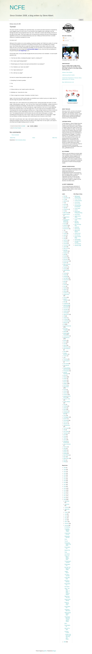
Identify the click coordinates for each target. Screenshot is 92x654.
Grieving (65, 284)
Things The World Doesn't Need (67, 557)
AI (63, 202)
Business (65, 227)
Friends (65, 274)
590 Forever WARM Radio (78, 197)
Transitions (65, 433)
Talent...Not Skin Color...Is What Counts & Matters (67, 591)
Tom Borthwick (78, 243)
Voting (64, 448)
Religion (65, 383)
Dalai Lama (65, 248)
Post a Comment (15, 134)
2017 (65, 484)
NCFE (17, 7)
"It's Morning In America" (68, 562)
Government (66, 279)
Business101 (66, 228)
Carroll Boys (77, 202)
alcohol (64, 204)
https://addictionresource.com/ (68, 82)
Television (65, 423)
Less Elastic (67, 554)
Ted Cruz (65, 422)
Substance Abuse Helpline (67, 72)
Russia (64, 389)
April (66, 519)
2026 (65, 467)
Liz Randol (65, 319)
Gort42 (76, 210)
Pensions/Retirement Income (66, 368)
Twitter (64, 438)
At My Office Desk (67, 578)
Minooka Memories (77, 222)
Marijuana (65, 322)
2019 (65, 480)
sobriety (65, 407)
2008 (65, 641)
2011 (65, 495)
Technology (65, 420)
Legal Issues (66, 314)
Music (64, 342)
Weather (65, 451)
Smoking (65, 406)
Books (64, 223)
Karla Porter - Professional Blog (78, 212)
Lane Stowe (77, 214)
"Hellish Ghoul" (67, 572)
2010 (65, 497)
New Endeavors (66, 348)
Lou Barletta (66, 321)
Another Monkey (78, 200)
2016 (65, 486)
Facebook (65, 267)
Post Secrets (77, 235)
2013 (65, 492)
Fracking (65, 273)
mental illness (66, 335)
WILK (64, 456)
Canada (65, 233)
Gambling (65, 276)
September (67, 509)
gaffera (45, 650)
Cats (64, 238)
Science (65, 392)
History (64, 291)
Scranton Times (66, 398)
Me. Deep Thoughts (17, 127)
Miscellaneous (66, 337)
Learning (65, 312)
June (66, 516)
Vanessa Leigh (78, 245)
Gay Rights (65, 278)
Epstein (65, 262)
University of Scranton (66, 442)
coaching (65, 241)
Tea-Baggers (66, 417)
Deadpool (65, 252)
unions (64, 439)
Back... (66, 623)
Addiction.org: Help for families (68, 75)
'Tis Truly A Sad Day (67, 575)
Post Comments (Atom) (21, 140)
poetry (64, 375)
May (66, 517)
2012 (65, 494)
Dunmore (65, 257)
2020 (64, 196)
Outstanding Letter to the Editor (68, 544)
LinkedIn (65, 317)
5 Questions (66, 197)
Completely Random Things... (67, 530)
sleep (64, 404)
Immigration (65, 303)
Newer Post (12, 137)
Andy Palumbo (78, 198)
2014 (65, 490)
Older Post (54, 137)
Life (64, 316)
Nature (64, 345)
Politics (64, 376)
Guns (64, 286)
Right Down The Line (67, 597)
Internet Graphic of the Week (66, 306)
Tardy (66, 552)
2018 (65, 482)
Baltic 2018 (65, 212)
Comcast (65, 243)
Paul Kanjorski (66, 360)
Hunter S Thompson (65, 299)
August (66, 512)
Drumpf (64, 256)
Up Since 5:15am (67, 632)
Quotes (64, 380)
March (66, 521)
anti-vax (65, 206)
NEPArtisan (65, 347)
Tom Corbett (66, 431)
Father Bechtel (66, 270)
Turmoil (66, 541)
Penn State (65, 363)
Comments (66, 40)
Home (33, 137)
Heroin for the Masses (67, 600)
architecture (65, 209)
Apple (64, 207)
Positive (65, 378)
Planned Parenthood (65, 373)
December (67, 501)
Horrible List (66, 292)
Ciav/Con (65, 240)
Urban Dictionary (67, 444)
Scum (66, 539)
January (67, 525)
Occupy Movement (65, 354)
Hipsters (65, 289)
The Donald (65, 428)
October (65, 355)
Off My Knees (78, 233)
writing (64, 461)
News (64, 351)
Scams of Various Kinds (67, 603)
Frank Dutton (77, 208)
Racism (65, 381)
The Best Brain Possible (78, 241)
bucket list (65, 225)
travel (64, 434)
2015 (65, 488)
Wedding (65, 453)
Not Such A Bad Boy (67, 581)
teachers (65, 418)
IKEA (64, 301)
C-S (64, 232)
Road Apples (66, 386)
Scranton (65, 394)
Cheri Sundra (77, 203)
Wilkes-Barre (66, 458)
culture (64, 246)
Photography (66, 370)
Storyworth (65, 411)
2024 (65, 471)
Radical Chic (67, 550)
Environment (66, 261)
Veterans (65, 446)
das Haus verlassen (65, 250)
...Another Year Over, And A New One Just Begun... (68, 637)
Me (64, 324)
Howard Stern (66, 294)
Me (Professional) (67, 326)
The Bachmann (66, 425)
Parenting (65, 359)
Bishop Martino (66, 214)
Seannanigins (78, 239)
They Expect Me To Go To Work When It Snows (67, 619)
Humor (64, 297)
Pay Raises (67, 586)
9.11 (64, 199)
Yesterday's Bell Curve (67, 610)
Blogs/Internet (66, 217)
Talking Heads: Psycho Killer (68, 614)
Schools (65, 391)
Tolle (64, 429)
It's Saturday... (68, 527)
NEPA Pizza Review (77, 231)
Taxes (64, 415)
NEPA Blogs (77, 228)
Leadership (65, 311)
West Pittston (66, 455)
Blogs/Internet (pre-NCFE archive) (66, 221)
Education (65, 259)
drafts (64, 254)
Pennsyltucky (66, 365)
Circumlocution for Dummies (78, 206)
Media (64, 331)
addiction (65, 201)
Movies (64, 340)
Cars (64, 236)
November (67, 504)
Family (64, 268)
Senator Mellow (66, 401)
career (64, 235)
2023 (65, 473)
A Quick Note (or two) (67, 534)
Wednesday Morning (67, 537)
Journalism (65, 309)
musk (64, 343)
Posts (65, 38)
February (67, 523)
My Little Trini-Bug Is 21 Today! (68, 568)
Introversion (65, 307)
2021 (65, 477)
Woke (64, 460)
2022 (65, 475)
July (66, 514)
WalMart (65, 450)
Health (64, 288)
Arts (64, 210)
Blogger (54, 650)
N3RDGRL (77, 227)
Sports (64, 409)
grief (64, 283)
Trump (64, 436)
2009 (65, 499)
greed (64, 281)
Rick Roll (65, 385)
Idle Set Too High (67, 629)
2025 (65, 469)
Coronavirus (66, 245)
